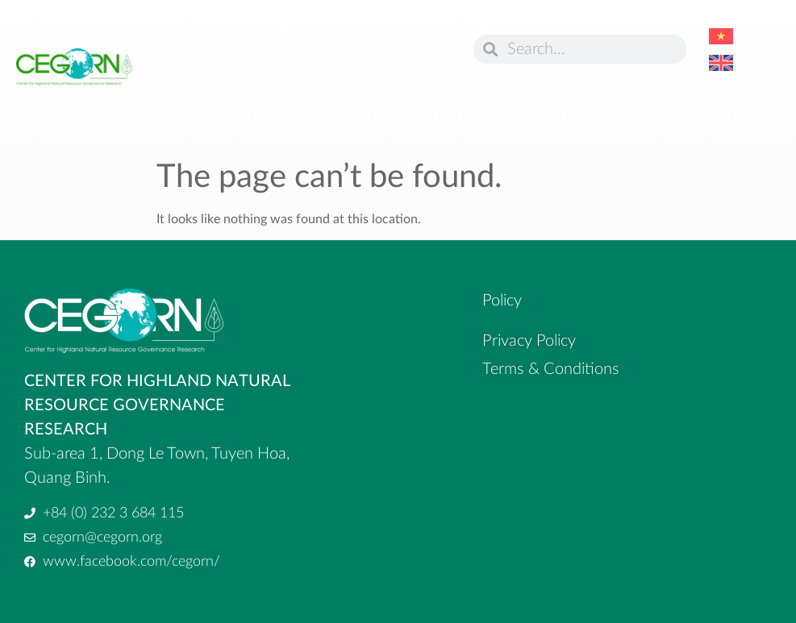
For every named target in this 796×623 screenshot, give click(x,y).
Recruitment (728, 117)
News (634, 117)
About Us (351, 117)
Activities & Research (500, 117)
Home (265, 117)
